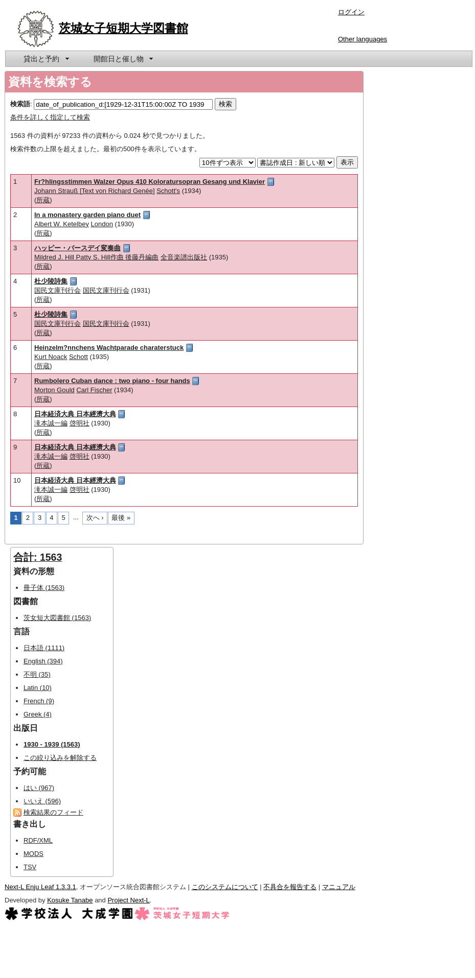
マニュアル (338, 887)
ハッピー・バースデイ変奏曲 (77, 248)
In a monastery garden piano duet (87, 215)
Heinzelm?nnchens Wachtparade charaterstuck (109, 347)
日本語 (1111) (44, 648)
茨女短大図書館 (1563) (57, 618)
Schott (78, 357)
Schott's (168, 191)
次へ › (95, 517)
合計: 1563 (37, 557)
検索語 (20, 104)
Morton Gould (54, 390)
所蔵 (43, 200)
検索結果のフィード (53, 812)
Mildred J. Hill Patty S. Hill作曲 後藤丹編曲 (96, 257)
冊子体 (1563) (44, 587)
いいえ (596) (42, 801)
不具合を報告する (289, 887)
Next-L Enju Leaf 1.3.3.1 (40, 887)
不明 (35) (37, 674)
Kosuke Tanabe (70, 900)
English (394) (43, 661)
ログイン (351, 12)
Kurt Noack (50, 357)
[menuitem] (45, 58)
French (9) (39, 701)
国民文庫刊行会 (57, 290)
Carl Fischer (94, 390)
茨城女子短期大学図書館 (123, 28)
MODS (33, 853)
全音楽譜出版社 (184, 257)
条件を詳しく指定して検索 (50, 117)
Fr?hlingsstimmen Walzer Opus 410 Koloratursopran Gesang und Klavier (149, 181)
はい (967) (39, 788)
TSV (30, 867)
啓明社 (79, 423)
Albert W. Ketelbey (61, 224)
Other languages (362, 39)
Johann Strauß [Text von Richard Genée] (94, 191)
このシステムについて (225, 887)
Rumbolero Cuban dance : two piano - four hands (112, 381)
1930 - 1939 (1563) (52, 744)
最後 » (120, 517)
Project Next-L (128, 900)
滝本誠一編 (50, 423)
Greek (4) (38, 714)
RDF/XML (38, 840)
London (102, 224)
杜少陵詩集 (50, 281)
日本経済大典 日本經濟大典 (75, 414)
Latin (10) (38, 687)
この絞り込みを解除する (60, 757)
